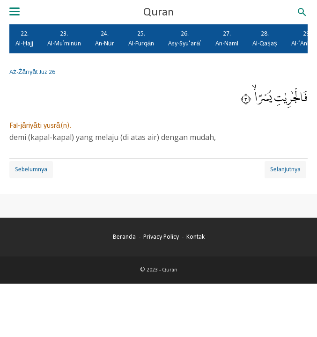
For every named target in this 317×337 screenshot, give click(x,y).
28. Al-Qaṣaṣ (264, 38)
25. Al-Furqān (141, 38)
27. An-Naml (226, 38)
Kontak (195, 236)
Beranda (124, 236)
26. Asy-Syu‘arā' (184, 38)
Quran (158, 12)
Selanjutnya (285, 169)
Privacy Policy (161, 236)
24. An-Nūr (104, 38)
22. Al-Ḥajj (24, 38)
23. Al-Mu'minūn (64, 38)
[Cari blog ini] (302, 12)
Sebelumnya (31, 169)
